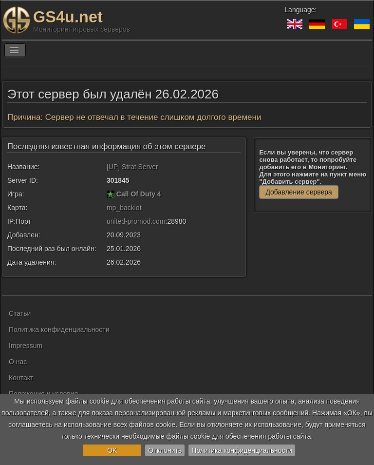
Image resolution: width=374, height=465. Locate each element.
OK (112, 450)
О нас (18, 362)
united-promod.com (136, 221)
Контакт (21, 378)
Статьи (20, 313)
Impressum (25, 345)
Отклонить (165, 450)
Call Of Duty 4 (138, 194)
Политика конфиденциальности (241, 450)
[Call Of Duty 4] (110, 194)
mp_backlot (124, 208)
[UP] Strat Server (132, 167)
